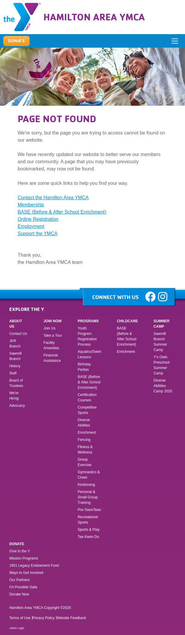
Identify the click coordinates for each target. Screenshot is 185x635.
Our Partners (19, 580)
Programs (88, 321)
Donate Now (19, 594)
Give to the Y (19, 551)
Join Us (49, 328)
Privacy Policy (43, 618)
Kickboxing (86, 485)
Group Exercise (84, 462)
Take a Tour (52, 335)
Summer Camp (161, 324)
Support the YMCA (37, 233)
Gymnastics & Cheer (89, 475)
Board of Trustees (16, 383)
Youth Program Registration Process (87, 336)
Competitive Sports (87, 410)
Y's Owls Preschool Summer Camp (161, 365)
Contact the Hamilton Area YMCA (53, 197)
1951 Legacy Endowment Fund (34, 565)
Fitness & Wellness (85, 449)
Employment (31, 226)
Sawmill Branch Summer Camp (160, 342)
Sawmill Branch (15, 356)
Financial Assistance (52, 358)
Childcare (127, 321)
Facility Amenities (51, 345)
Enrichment (87, 432)
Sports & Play (89, 529)
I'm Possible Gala (23, 587)
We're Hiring (14, 395)
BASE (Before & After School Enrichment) (62, 211)
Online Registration (38, 219)
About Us (15, 324)
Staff (12, 373)
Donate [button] (16, 40)
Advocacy (17, 405)
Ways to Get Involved (26, 573)
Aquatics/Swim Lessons (89, 354)
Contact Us (18, 334)
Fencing (84, 440)
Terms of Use (20, 618)
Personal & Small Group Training (88, 497)
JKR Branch (15, 343)
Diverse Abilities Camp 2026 (163, 385)
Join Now (52, 321)
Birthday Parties (84, 367)
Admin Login (16, 628)
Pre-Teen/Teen (89, 510)
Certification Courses (87, 397)
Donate (16, 544)
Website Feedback (71, 618)
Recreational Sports (88, 519)
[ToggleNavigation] (175, 41)
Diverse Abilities (84, 422)
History (14, 366)
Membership (31, 204)
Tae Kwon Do (88, 537)
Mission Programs (23, 558)
